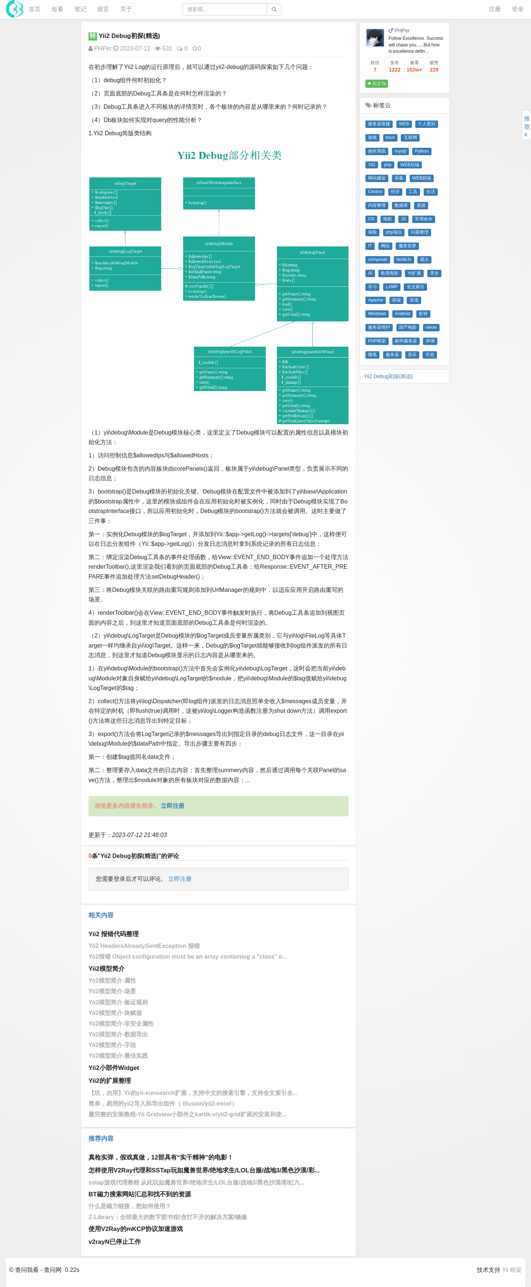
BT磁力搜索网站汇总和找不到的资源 (139, 1194)
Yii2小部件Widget (113, 1067)
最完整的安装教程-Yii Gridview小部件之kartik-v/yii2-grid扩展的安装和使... (187, 1114)
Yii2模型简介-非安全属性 (121, 1024)
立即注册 (180, 879)
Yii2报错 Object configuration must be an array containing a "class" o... (187, 956)
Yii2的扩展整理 (109, 1080)
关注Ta (377, 83)
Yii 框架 (512, 1270)
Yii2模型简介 (106, 968)
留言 (103, 9)
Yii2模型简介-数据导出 (118, 1034)
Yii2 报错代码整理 (113, 934)
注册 (495, 9)
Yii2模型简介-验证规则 (118, 1002)
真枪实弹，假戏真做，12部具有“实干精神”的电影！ (160, 1157)
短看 (57, 9)
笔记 (80, 9)
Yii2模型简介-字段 (112, 1045)
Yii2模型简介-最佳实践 (118, 1056)
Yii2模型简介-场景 (112, 991)
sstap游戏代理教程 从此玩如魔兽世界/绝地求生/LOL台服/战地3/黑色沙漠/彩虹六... (196, 1182)
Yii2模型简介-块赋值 (115, 1013)
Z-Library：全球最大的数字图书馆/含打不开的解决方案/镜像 (167, 1217)
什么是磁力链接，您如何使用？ (129, 1206)
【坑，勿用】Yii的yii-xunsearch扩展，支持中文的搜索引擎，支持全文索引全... (193, 1093)
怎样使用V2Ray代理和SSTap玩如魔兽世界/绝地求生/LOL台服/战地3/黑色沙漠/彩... (204, 1170)
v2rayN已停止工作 (114, 1241)
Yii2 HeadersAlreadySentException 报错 (144, 946)
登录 (518, 9)
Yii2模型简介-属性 (112, 980)
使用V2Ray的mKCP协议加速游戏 (135, 1228)
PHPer (100, 48)
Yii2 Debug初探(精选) (388, 376)
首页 (35, 9)
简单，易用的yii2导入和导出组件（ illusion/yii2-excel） (162, 1104)
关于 (126, 9)
